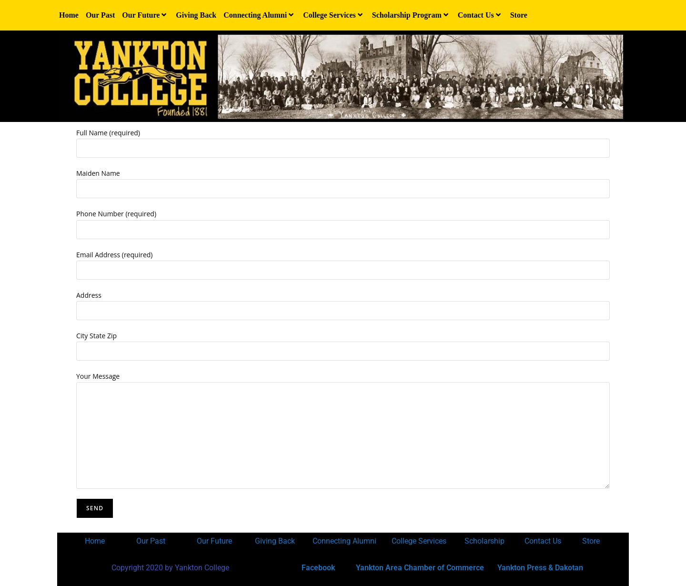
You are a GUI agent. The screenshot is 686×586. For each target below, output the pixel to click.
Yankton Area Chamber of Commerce (420, 567)
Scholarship (484, 541)
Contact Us (480, 15)
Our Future (145, 15)
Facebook (318, 567)
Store (518, 15)
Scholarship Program (411, 15)
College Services (334, 15)
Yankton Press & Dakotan (540, 567)
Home (69, 15)
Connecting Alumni (259, 15)
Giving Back (196, 15)
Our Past (100, 15)
